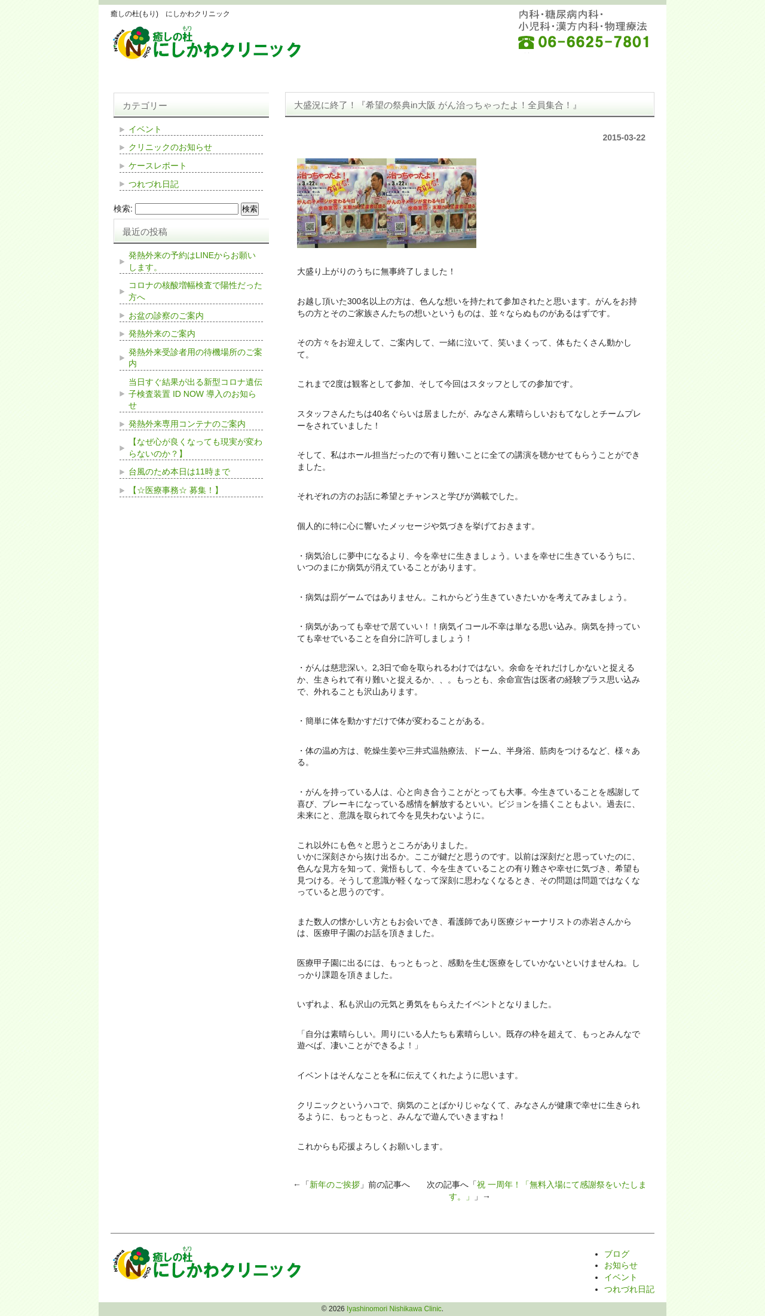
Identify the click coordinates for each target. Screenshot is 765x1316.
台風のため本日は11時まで (179, 471)
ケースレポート (157, 165)
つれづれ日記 (153, 184)
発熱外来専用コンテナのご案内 (187, 424)
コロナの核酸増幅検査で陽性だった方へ (195, 291)
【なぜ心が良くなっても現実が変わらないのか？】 (195, 447)
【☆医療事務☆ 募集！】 (175, 490)
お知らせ (621, 1265)
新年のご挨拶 (335, 1184)
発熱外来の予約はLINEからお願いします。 (192, 261)
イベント (145, 129)
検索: (123, 208)
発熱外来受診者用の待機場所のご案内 (195, 358)
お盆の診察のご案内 (166, 315)
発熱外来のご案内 (161, 333)
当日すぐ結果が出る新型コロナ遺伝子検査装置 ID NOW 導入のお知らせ (195, 393)
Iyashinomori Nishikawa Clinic (394, 1309)
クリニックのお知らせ (170, 147)
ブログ (616, 1254)
